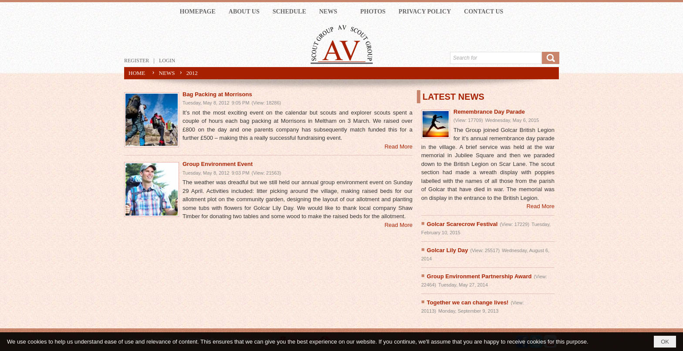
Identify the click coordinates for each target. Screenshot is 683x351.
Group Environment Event (218, 164)
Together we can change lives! (468, 302)
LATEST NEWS (453, 96)
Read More (399, 146)
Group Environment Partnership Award (479, 276)
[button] (333, 11)
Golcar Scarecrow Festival (462, 224)
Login (167, 60)
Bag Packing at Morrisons (217, 94)
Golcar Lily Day (447, 250)
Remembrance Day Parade (489, 111)
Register (136, 60)
